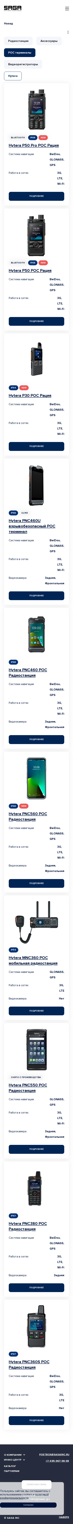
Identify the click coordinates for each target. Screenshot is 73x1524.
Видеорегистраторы (23, 64)
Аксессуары (49, 41)
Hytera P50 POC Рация (30, 270)
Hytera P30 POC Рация (30, 395)
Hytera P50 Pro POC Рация (34, 145)
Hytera (13, 76)
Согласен (28, 1505)
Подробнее (36, 196)
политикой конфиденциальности (24, 1496)
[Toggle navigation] (67, 8)
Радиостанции (18, 41)
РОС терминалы (19, 52)
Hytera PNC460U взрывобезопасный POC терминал (32, 526)
